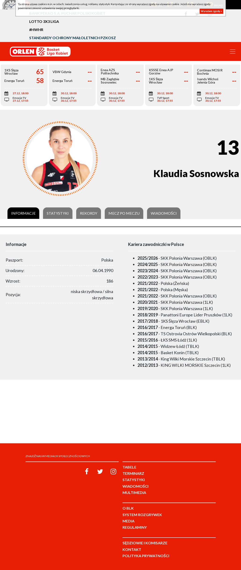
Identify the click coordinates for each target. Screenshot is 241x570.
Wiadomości (164, 213)
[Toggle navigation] (232, 51)
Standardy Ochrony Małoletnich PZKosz (72, 37)
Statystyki (58, 213)
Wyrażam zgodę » (211, 11)
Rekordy (88, 213)
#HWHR (36, 29)
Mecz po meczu (124, 213)
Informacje (23, 213)
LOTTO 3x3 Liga (44, 21)
